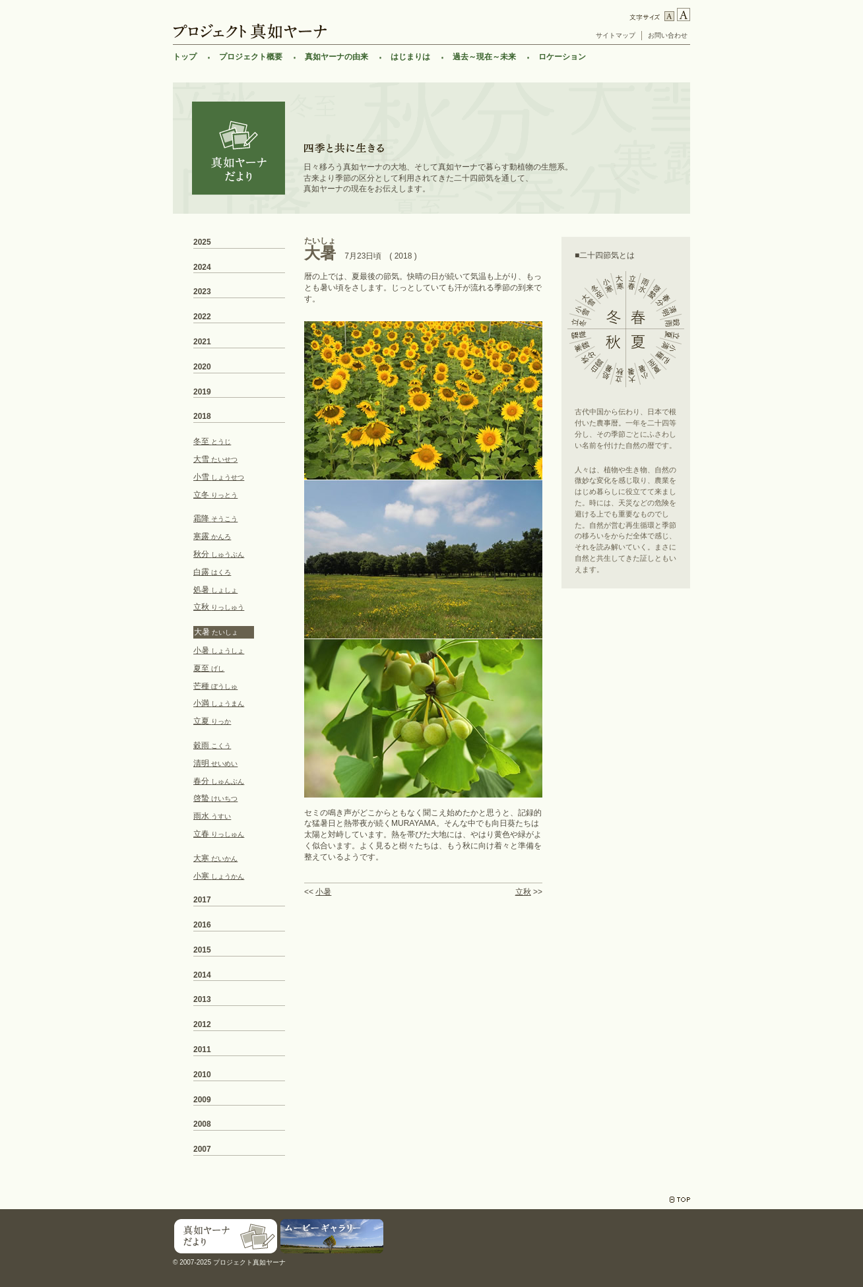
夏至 (208, 668)
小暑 (323, 891)
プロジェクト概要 (250, 56)
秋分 (218, 554)
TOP (680, 1200)
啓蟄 (215, 798)
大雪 (215, 459)
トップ (185, 56)
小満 (218, 703)
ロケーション (562, 56)
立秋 (523, 891)
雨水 (212, 816)
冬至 (212, 441)
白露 (212, 572)
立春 (218, 833)
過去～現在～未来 (484, 56)
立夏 (212, 721)
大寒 (215, 858)
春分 (218, 781)
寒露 (212, 536)
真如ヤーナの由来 (336, 56)
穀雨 (212, 745)
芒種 (215, 686)
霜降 (215, 518)
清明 (215, 763)
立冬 (215, 494)
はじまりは (410, 56)
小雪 (218, 477)
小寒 (218, 876)
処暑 (215, 589)
